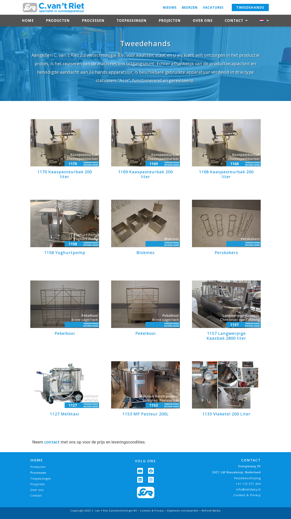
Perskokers (226, 252)
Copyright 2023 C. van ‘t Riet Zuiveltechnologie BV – (105, 510)
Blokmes (145, 252)
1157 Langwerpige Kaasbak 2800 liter (226, 336)
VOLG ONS (145, 461)
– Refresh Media (210, 510)
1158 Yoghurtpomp (64, 252)
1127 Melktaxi (64, 414)
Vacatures (213, 7)
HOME (36, 460)
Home (28, 20)
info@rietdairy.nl (248, 489)
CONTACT (251, 460)
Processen (93, 20)
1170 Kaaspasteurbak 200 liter (64, 174)
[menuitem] (264, 20)
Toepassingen (132, 20)
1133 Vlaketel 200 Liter (226, 414)
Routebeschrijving (247, 478)
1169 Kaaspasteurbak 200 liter (145, 174)
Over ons (203, 20)
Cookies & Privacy (247, 495)
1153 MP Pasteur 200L (145, 414)
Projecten (170, 20)
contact (52, 442)
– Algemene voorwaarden (181, 510)
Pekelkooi (65, 333)
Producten (58, 20)
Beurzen (190, 7)
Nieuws (170, 7)
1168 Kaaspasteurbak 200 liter (226, 174)
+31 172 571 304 (248, 484)
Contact (236, 20)
